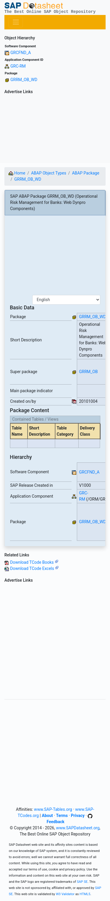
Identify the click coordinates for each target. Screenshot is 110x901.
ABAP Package (85, 173)
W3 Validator (65, 894)
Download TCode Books (34, 562)
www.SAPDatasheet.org (77, 828)
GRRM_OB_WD (23, 79)
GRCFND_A (20, 52)
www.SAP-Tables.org (53, 809)
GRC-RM (18, 66)
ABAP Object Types (48, 173)
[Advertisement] (55, 129)
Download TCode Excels (34, 568)
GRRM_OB (88, 371)
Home (17, 173)
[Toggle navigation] (16, 22)
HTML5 (84, 894)
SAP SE (82, 882)
